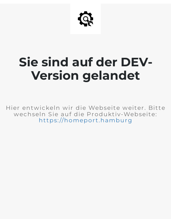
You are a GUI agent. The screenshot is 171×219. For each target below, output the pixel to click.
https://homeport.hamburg (86, 120)
